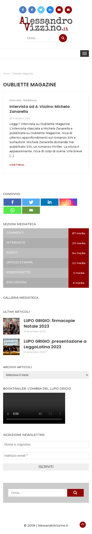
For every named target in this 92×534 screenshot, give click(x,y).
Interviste (16, 100)
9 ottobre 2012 (21, 118)
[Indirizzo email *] (46, 455)
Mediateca (30, 100)
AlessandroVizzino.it (53, 525)
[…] (12, 156)
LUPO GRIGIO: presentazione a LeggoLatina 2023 (55, 344)
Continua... (18, 164)
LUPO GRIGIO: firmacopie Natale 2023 (49, 323)
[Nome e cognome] (46, 444)
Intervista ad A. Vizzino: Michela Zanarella (40, 109)
